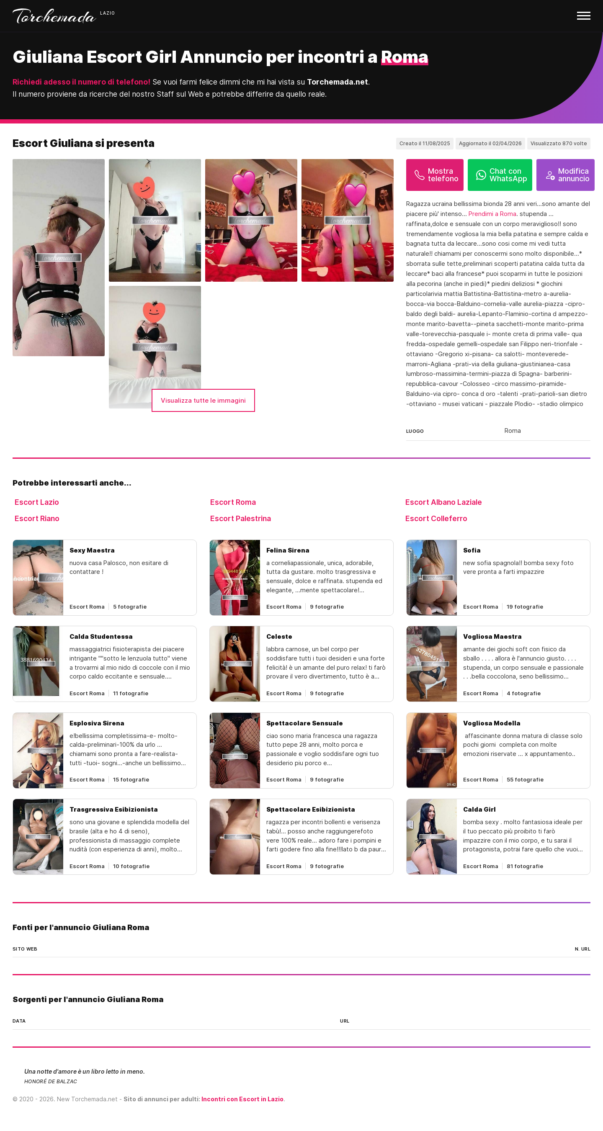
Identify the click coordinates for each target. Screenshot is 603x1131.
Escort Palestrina (240, 518)
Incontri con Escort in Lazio (242, 1099)
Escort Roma (233, 502)
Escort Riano (37, 518)
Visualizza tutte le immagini (203, 400)
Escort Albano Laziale (443, 502)
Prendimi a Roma (492, 214)
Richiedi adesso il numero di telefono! (81, 81)
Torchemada (54, 15)
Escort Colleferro (436, 518)
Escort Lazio (37, 502)
